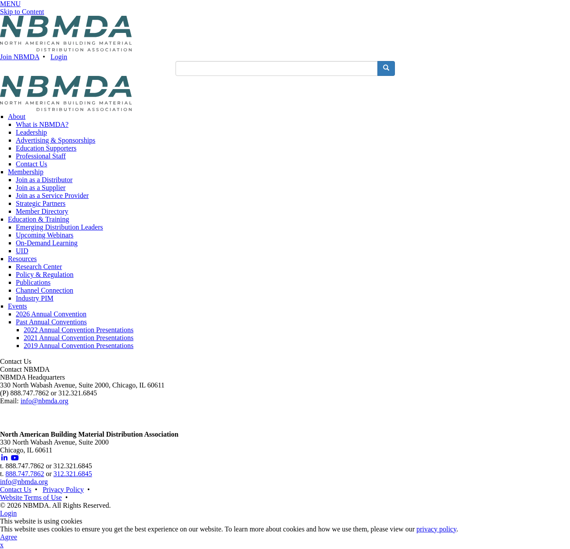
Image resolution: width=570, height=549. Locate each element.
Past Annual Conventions (51, 322)
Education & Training (38, 219)
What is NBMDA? (42, 124)
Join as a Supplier (40, 187)
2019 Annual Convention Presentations (78, 345)
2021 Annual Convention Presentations (78, 337)
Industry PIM (35, 298)
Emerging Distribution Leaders (59, 227)
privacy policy (436, 529)
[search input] (277, 68)
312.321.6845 (73, 473)
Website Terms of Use (31, 497)
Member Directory (42, 211)
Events (17, 306)
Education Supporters (46, 148)
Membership (25, 172)
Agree (8, 537)
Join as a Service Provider (52, 195)
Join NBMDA (19, 57)
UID (22, 251)
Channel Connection (44, 290)
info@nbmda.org (44, 401)
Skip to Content (22, 11)
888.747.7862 (24, 473)
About (16, 116)
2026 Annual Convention (51, 314)
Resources (22, 258)
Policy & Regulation (45, 274)
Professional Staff (41, 156)
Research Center (39, 266)
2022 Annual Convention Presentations (78, 330)
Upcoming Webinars (44, 235)
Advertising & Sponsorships (55, 140)
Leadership (31, 132)
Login (58, 57)
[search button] (386, 68)
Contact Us (31, 164)
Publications (33, 282)
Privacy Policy (63, 489)
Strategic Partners (40, 203)
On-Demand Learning (47, 243)
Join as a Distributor (44, 179)
